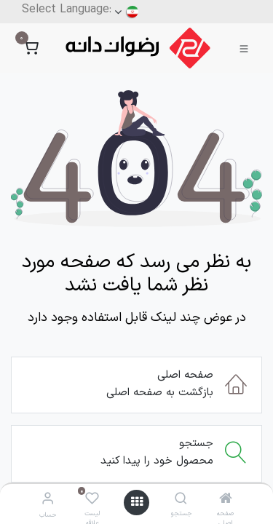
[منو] (137, 502)
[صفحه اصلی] (225, 500)
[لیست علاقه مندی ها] (92, 499)
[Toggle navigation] (243, 48)
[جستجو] (181, 500)
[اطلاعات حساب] (48, 499)
